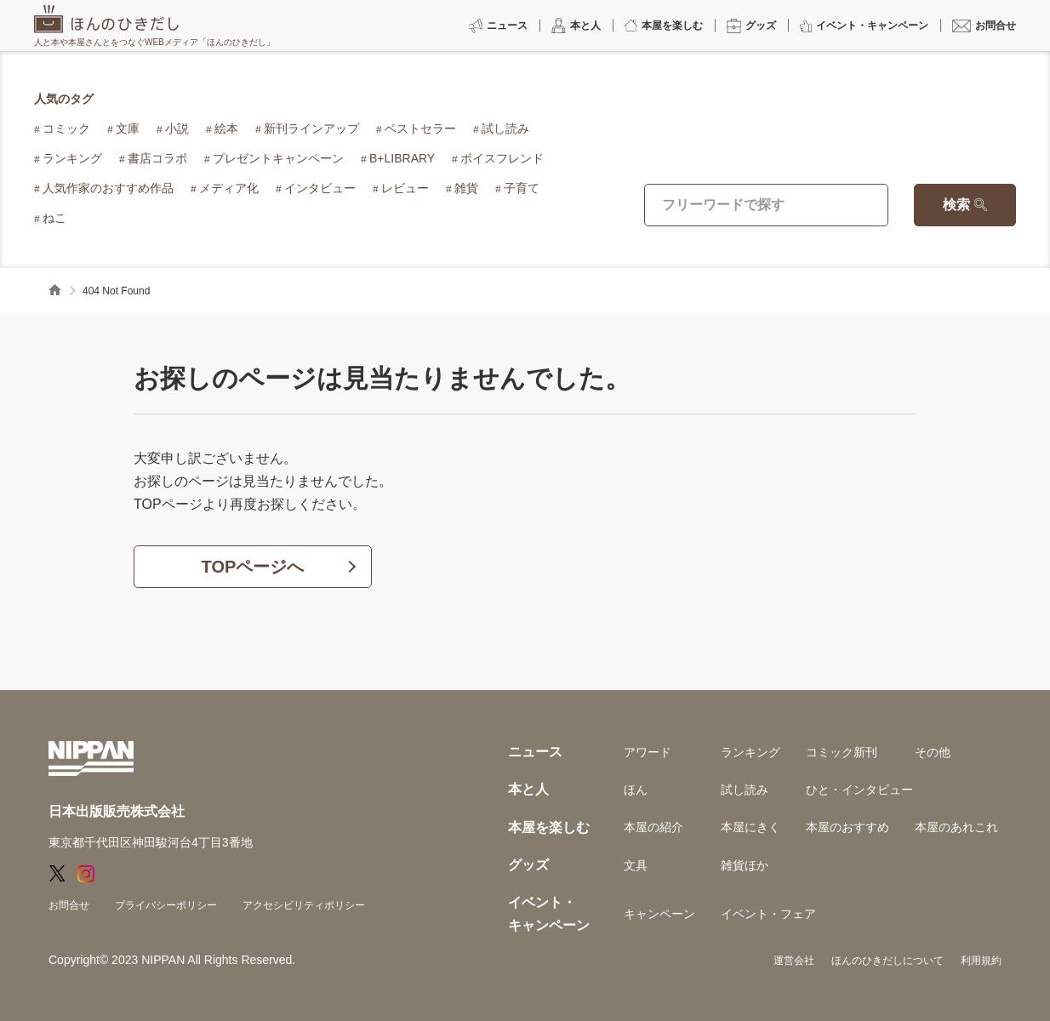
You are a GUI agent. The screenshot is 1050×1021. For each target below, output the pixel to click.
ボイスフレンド (502, 158)
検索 (956, 204)
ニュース (535, 751)
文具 (636, 865)
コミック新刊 (841, 752)
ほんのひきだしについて (887, 961)
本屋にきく (750, 827)
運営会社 (793, 961)
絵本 (226, 128)
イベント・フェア (768, 914)
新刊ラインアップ (311, 128)
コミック (66, 128)
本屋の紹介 (653, 827)
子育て (521, 188)
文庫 (128, 128)
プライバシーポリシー (166, 905)
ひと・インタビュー (859, 789)
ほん (636, 789)
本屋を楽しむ (549, 827)
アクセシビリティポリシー (304, 905)
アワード (647, 752)
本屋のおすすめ (847, 827)
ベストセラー (420, 128)
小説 (177, 128)
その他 (932, 752)
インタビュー (320, 188)
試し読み (505, 128)
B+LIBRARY (402, 158)
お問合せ (69, 905)
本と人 (528, 789)
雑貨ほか (744, 865)
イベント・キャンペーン (549, 913)
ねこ (54, 218)
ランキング (72, 158)
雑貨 (466, 188)
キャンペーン (659, 914)
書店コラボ (157, 158)
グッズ (528, 865)
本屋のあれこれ (956, 827)
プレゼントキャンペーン (278, 158)
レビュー (405, 188)
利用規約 (981, 961)
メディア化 (229, 188)
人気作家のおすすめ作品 (108, 188)
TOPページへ (253, 566)
